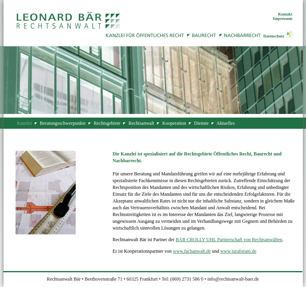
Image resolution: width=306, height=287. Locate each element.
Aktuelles (225, 123)
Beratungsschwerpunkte (63, 123)
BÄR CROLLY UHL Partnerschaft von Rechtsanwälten (229, 239)
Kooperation (174, 123)
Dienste (201, 123)
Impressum (282, 18)
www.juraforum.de (238, 251)
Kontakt (285, 14)
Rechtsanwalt (141, 123)
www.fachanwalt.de (192, 251)
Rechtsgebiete (107, 123)
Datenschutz (273, 36)
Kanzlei (24, 123)
